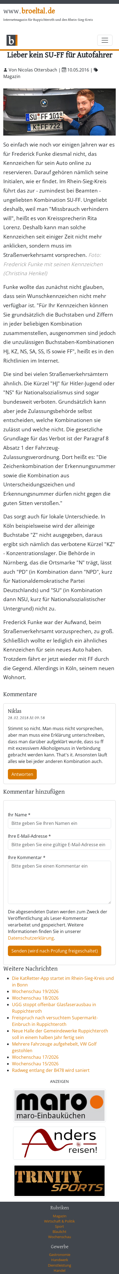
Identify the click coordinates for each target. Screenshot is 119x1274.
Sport (59, 1226)
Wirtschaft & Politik (59, 1221)
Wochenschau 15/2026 (35, 1064)
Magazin (59, 1215)
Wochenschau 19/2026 (35, 991)
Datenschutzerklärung (31, 938)
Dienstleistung (59, 1265)
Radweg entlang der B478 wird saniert (51, 1070)
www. (29, 11)
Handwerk (59, 1259)
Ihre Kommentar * (26, 857)
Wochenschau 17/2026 (35, 1057)
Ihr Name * (19, 815)
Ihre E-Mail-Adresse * (29, 836)
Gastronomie (59, 1254)
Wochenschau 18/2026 (35, 998)
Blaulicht (59, 1231)
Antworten (22, 774)
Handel (59, 1270)
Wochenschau (59, 1236)
